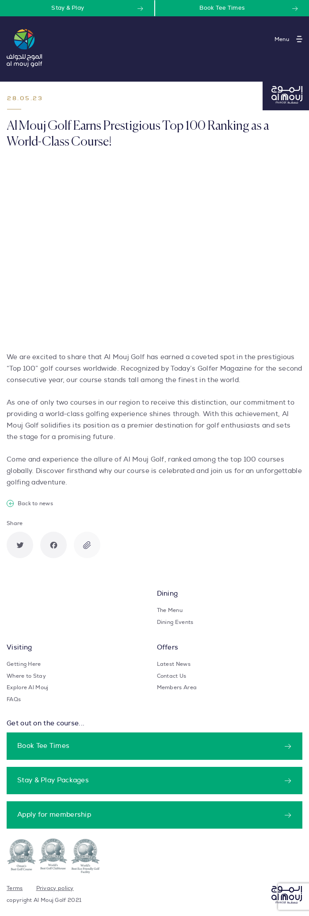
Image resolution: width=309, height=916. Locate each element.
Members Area (177, 687)
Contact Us (172, 676)
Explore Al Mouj (28, 687)
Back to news (30, 503)
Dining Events (175, 622)
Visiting (19, 647)
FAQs (14, 699)
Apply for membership (54, 814)
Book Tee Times (222, 8)
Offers (168, 647)
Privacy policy (55, 888)
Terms (15, 888)
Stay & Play (67, 8)
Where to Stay (26, 676)
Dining (167, 593)
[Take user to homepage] (24, 48)
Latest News (174, 664)
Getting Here (24, 664)
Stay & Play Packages (53, 780)
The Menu (170, 610)
